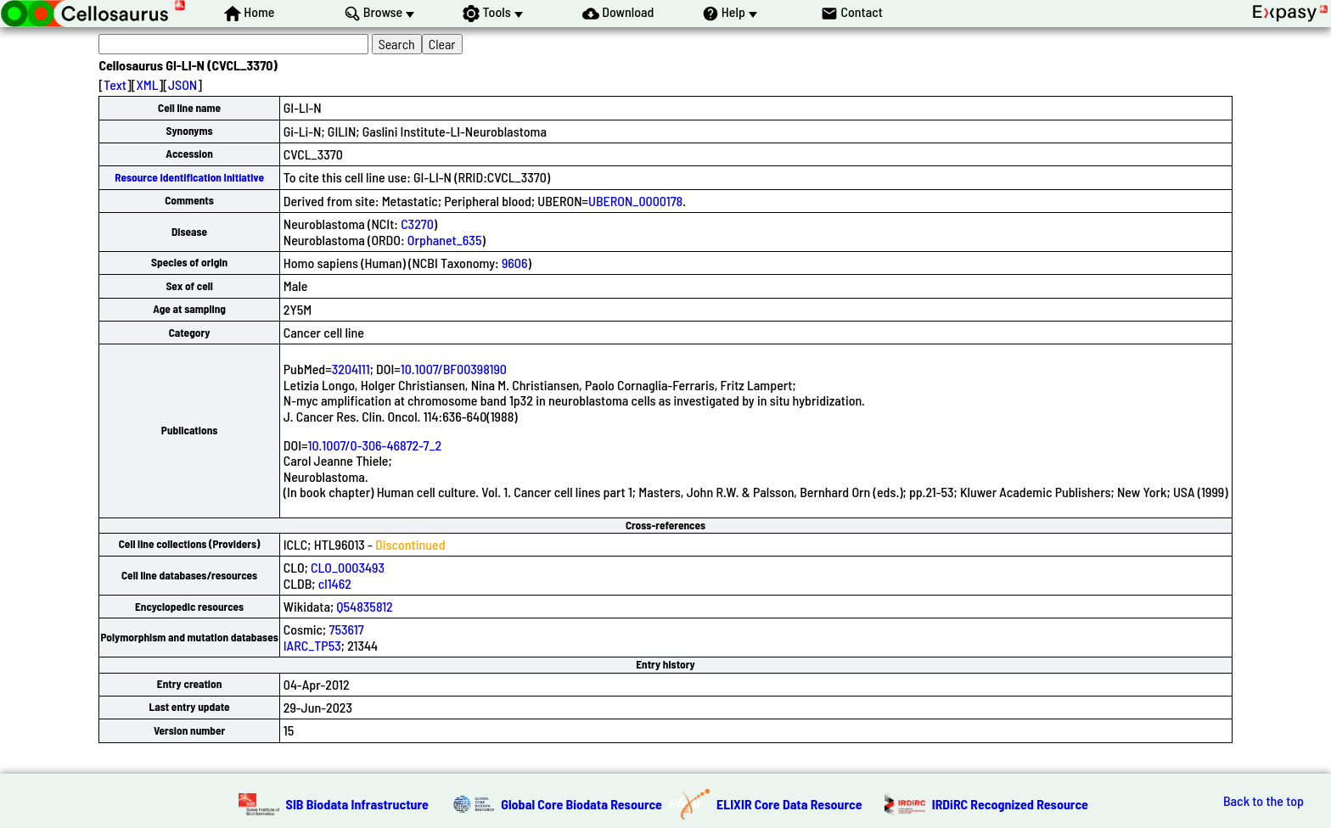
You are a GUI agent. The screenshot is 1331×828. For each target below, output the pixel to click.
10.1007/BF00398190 (454, 369)
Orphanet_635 (444, 240)
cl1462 (334, 583)
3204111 (351, 369)
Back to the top (1263, 800)
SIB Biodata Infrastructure (357, 804)
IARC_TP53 (312, 645)
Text (115, 84)
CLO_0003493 (348, 567)
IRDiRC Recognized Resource (1010, 804)
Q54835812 (364, 606)
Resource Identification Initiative (189, 177)
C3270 (417, 223)
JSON (182, 84)
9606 (515, 263)
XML (147, 84)
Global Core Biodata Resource (581, 804)
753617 (346, 629)
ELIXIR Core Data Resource (789, 804)
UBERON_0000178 (635, 201)
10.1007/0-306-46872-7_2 (374, 445)
